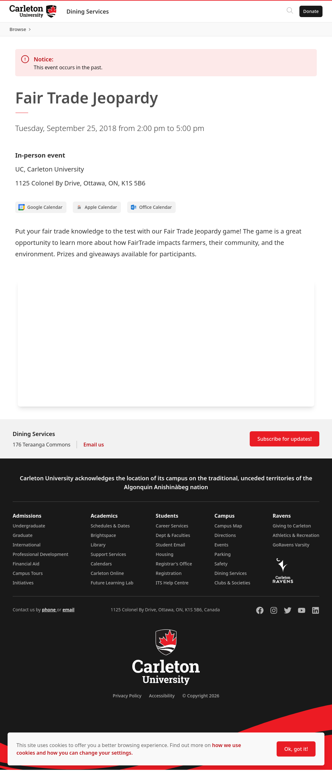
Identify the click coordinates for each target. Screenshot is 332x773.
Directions (225, 538)
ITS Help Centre (172, 586)
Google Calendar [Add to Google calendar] (40, 210)
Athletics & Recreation (296, 538)
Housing (164, 557)
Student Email (170, 548)
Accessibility (162, 699)
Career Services (172, 529)
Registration (169, 576)
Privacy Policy (127, 699)
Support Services (108, 557)
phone (49, 613)
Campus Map (228, 529)
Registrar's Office (174, 567)
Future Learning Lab (112, 586)
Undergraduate (29, 529)
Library (98, 548)
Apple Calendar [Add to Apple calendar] (96, 210)
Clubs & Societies (232, 586)
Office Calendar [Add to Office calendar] (151, 210)
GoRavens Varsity (291, 548)
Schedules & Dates (110, 529)
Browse (309, 31)
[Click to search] (289, 11)
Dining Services (88, 11)
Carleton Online (107, 576)
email (68, 613)
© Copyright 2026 (200, 699)
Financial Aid (26, 567)
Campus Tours (28, 576)
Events (221, 548)
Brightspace (103, 538)
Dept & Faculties (173, 538)
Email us (93, 447)
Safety (221, 567)
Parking (222, 557)
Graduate (23, 538)
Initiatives (23, 586)
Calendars (101, 567)
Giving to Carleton (292, 529)
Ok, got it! (296, 748)
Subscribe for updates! (284, 442)
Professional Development (40, 557)
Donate (310, 11)
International (27, 548)
